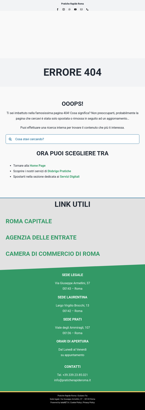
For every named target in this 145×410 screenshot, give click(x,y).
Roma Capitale (29, 221)
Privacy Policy (89, 402)
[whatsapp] (69, 9)
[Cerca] (10, 139)
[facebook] (57, 9)
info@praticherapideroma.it (72, 380)
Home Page (38, 165)
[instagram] (63, 9)
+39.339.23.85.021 (75, 375)
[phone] (87, 9)
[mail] (81, 9)
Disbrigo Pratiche (59, 171)
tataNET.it (65, 402)
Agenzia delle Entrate (41, 237)
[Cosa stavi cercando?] (72, 139)
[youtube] (75, 9)
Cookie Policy (76, 402)
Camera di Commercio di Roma (53, 253)
